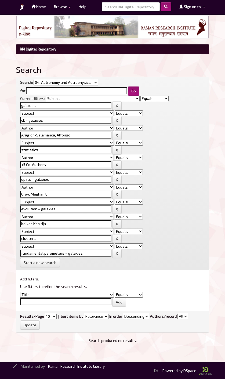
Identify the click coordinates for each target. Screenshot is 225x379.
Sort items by (72, 316)
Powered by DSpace (187, 370)
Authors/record (163, 316)
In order (115, 316)
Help (82, 6)
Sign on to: (192, 6)
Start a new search (40, 262)
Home (39, 6)
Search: (26, 82)
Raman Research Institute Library (76, 366)
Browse (62, 6)
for (22, 90)
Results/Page (32, 316)
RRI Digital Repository (38, 49)
